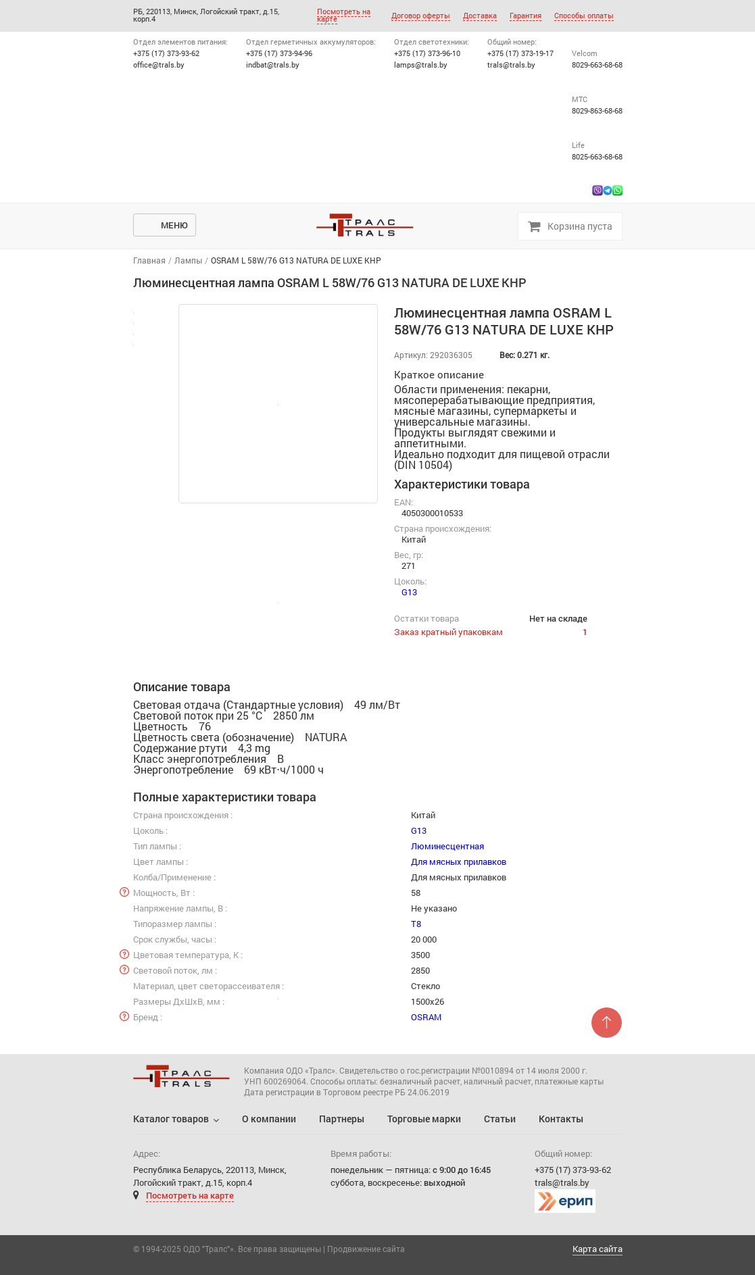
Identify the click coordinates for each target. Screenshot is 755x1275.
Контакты (561, 1118)
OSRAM (426, 1017)
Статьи (500, 1118)
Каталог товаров (171, 1118)
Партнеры (341, 1118)
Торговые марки (424, 1118)
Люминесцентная (447, 846)
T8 (416, 924)
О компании (269, 1118)
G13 (409, 592)
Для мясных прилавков (458, 861)
